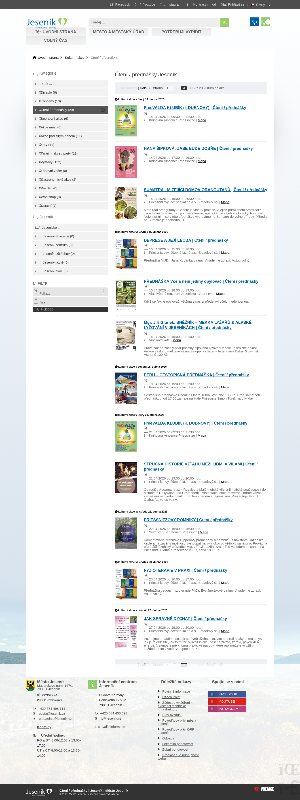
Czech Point (171, 697)
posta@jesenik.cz (52, 713)
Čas (39, 301)
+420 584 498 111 (51, 708)
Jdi (184, 88)
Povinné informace (176, 691)
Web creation (264, 789)
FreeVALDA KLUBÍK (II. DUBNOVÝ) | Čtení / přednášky (195, 423)
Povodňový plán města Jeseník (177, 722)
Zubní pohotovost (175, 749)
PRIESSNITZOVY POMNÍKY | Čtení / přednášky (188, 520)
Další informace (113, 727)
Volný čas (56, 40)
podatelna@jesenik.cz (55, 718)
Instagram (229, 709)
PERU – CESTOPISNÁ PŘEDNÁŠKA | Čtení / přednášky (196, 375)
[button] (201, 4)
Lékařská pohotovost (177, 744)
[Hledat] (224, 22)
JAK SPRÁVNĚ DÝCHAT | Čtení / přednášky (185, 618)
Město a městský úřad (118, 32)
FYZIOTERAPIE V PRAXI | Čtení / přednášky (185, 570)
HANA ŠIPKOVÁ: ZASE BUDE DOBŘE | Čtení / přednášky (198, 148)
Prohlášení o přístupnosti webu (178, 756)
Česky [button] (260, 5)
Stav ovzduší (172, 715)
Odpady (168, 738)
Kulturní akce (75, 57)
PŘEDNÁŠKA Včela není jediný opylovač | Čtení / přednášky (201, 281)
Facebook (228, 694)
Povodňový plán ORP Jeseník (176, 731)
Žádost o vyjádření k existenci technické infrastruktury (175, 706)
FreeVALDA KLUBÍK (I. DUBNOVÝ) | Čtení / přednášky (195, 107)
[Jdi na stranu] (168, 88)
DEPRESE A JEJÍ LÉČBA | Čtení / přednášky (186, 240)
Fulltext (42, 292)
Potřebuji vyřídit (181, 32)
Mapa (202, 120)
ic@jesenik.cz (111, 718)
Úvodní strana (46, 23)
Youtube (227, 701)
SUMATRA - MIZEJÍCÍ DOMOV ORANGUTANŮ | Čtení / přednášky (205, 190)
